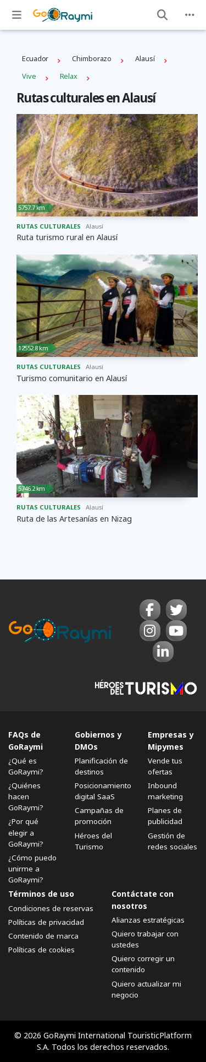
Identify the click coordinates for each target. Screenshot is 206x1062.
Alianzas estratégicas (148, 920)
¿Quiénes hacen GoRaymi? (25, 796)
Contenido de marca (43, 936)
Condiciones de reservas (50, 908)
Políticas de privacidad (46, 922)
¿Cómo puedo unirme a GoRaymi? (32, 869)
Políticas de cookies (41, 950)
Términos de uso (41, 893)
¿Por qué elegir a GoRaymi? (25, 832)
